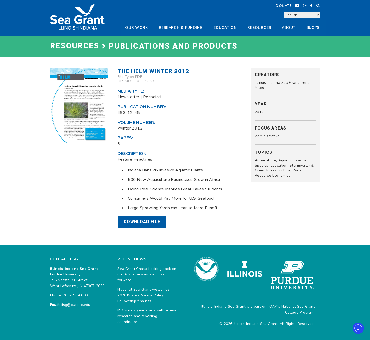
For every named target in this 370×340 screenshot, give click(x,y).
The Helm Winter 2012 (153, 71)
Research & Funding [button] (181, 27)
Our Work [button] (136, 27)
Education (225, 27)
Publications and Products (172, 46)
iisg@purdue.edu (75, 304)
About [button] (289, 27)
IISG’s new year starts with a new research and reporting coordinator (146, 316)
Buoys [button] (313, 27)
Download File (142, 222)
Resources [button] (259, 27)
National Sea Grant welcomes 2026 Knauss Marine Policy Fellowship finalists (143, 295)
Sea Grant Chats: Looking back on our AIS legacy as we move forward (146, 274)
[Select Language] (302, 15)
